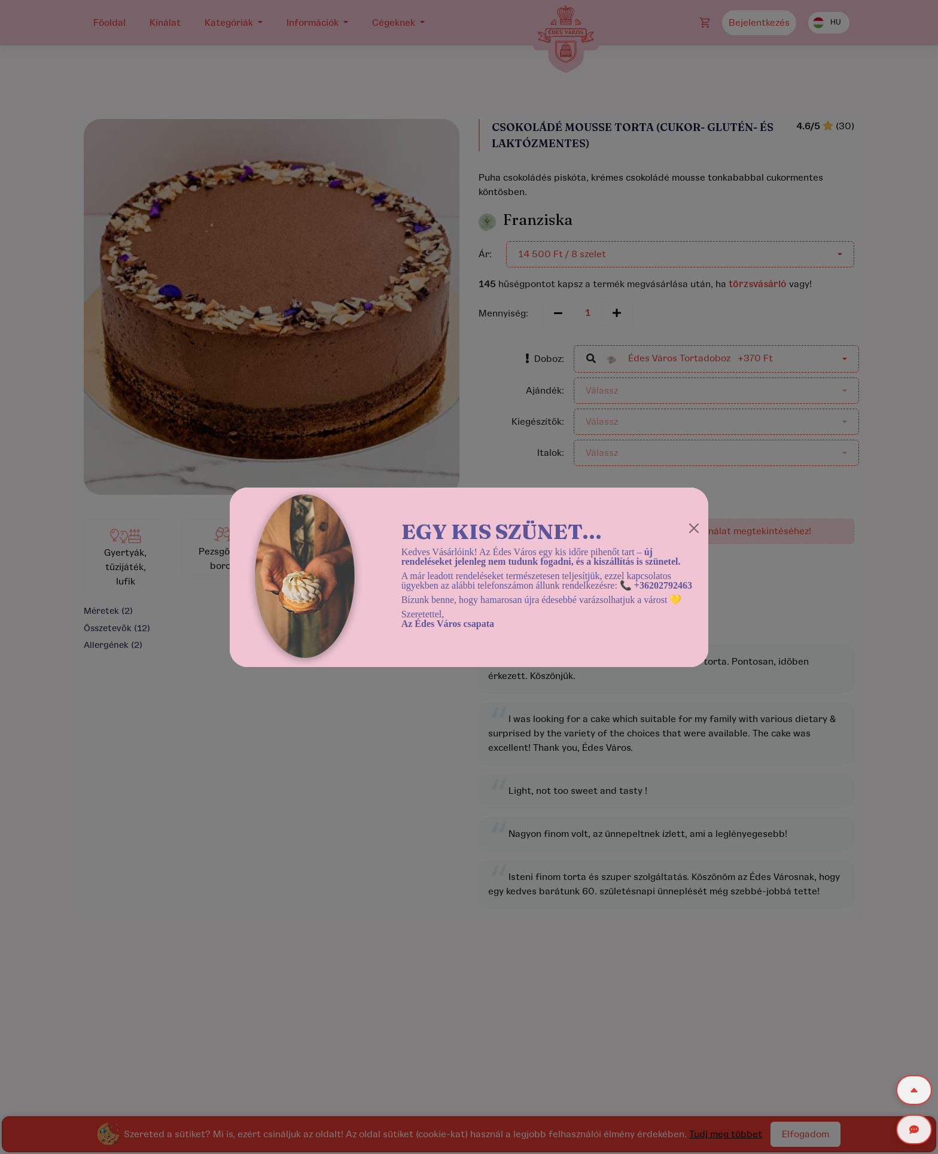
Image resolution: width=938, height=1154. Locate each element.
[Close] (694, 528)
